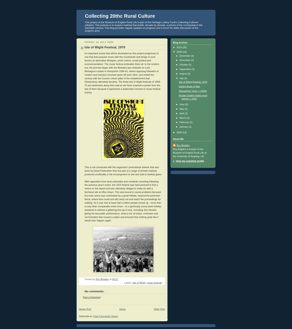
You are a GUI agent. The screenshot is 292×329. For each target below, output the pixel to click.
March (183, 118)
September (185, 69)
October (183, 64)
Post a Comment (92, 297)
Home (122, 309)
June (182, 104)
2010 (180, 47)
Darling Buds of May (189, 86)
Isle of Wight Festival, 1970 (193, 82)
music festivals (154, 283)
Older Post (159, 309)
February (184, 122)
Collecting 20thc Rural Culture (120, 16)
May (182, 109)
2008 (180, 132)
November (185, 60)
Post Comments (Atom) (105, 316)
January (183, 127)
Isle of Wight (138, 283)
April (182, 113)
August (183, 73)
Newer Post (85, 309)
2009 (180, 52)
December (185, 56)
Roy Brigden (183, 145)
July (181, 78)
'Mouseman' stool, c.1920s (193, 91)
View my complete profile (190, 161)
